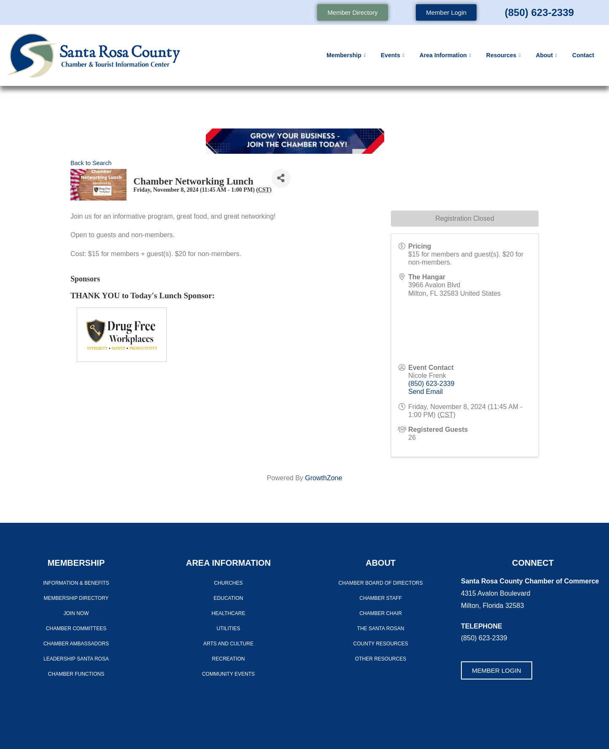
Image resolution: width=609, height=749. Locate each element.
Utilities (228, 628)
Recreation (228, 659)
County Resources (380, 644)
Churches (228, 583)
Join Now (76, 613)
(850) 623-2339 (539, 12)
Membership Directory (75, 598)
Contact (583, 55)
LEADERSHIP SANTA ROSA (76, 659)
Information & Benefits (76, 583)
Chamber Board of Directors (381, 583)
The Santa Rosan (380, 628)
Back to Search (91, 163)
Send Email (425, 391)
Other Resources (380, 659)
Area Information (445, 55)
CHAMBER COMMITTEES (76, 628)
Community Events (228, 674)
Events (392, 55)
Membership (346, 55)
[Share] (281, 178)
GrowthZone (323, 477)
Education (228, 598)
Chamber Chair (380, 613)
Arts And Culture (228, 644)
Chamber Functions (76, 674)
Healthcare (228, 613)
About (546, 55)
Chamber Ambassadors (76, 644)
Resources (503, 55)
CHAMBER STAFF (380, 598)
